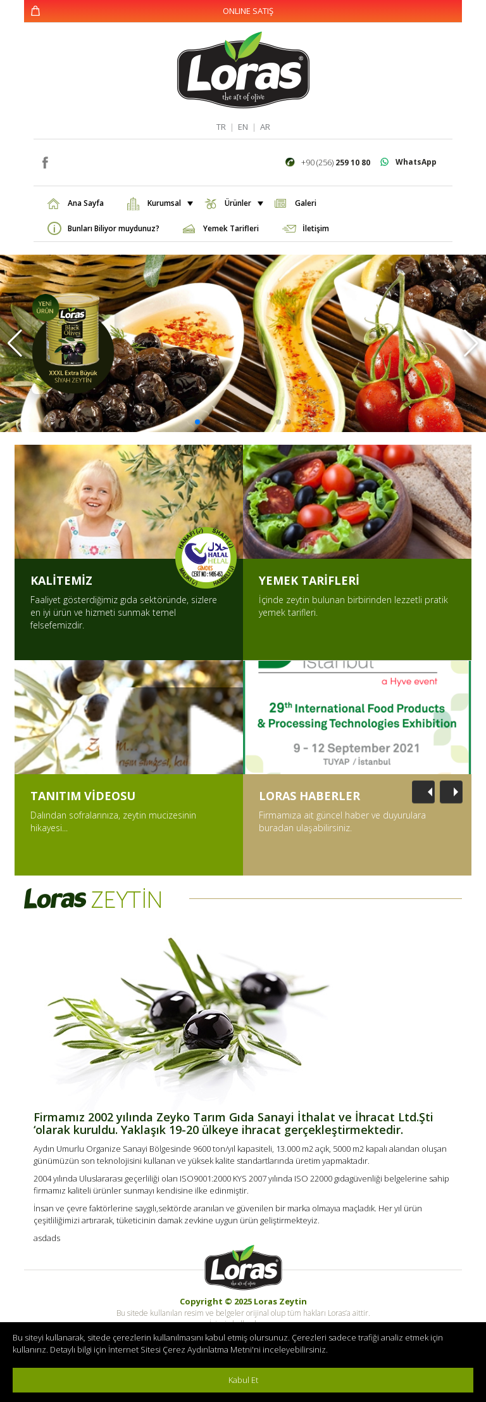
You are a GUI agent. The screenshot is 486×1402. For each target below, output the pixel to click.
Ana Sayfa (86, 203)
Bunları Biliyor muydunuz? (113, 228)
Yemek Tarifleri (231, 228)
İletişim (315, 228)
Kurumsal (168, 203)
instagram (64, 161)
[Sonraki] (451, 792)
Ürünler (243, 203)
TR (221, 126)
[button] (14, 343)
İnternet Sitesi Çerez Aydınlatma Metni (180, 1349)
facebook (45, 161)
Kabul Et (243, 1380)
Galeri (305, 203)
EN (243, 126)
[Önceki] (423, 792)
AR (265, 126)
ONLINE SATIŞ (248, 10)
